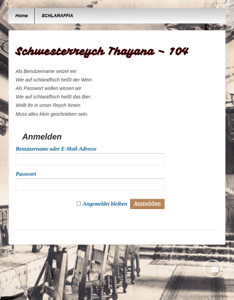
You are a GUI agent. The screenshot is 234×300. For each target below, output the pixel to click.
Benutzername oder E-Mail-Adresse (56, 149)
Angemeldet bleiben (105, 204)
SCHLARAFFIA (57, 15)
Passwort (26, 174)
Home (21, 15)
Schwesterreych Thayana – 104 (102, 51)
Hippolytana (38, 288)
